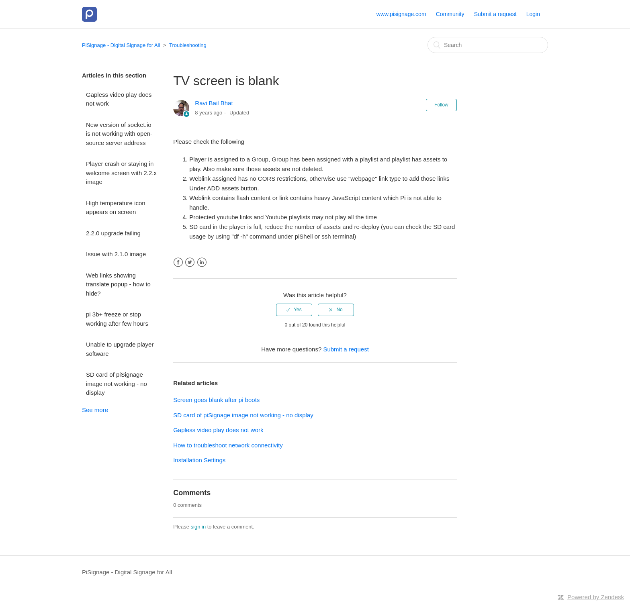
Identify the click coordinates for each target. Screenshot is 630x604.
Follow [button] (441, 105)
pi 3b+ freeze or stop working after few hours (117, 319)
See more (95, 409)
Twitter (190, 262)
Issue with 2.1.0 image (116, 254)
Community (450, 14)
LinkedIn (202, 262)
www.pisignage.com (401, 14)
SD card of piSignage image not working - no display (116, 383)
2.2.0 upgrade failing (113, 233)
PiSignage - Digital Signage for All (121, 45)
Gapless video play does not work (118, 99)
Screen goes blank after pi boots (216, 399)
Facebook (178, 262)
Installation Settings (199, 460)
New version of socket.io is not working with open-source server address (119, 133)
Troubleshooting (188, 45)
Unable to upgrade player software (119, 349)
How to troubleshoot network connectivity (228, 445)
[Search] (488, 45)
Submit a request (495, 14)
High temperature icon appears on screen (115, 208)
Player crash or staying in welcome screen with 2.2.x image (121, 172)
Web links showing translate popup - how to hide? (118, 284)
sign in (198, 527)
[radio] (294, 310)
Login (533, 14)
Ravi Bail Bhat (214, 103)
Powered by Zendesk (595, 597)
